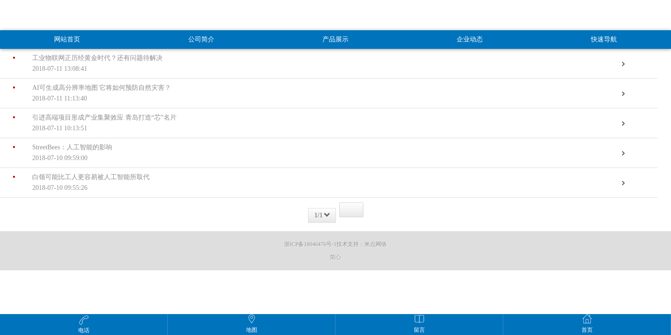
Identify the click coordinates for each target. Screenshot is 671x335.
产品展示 (335, 39)
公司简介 (201, 39)
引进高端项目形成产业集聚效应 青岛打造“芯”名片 (322, 124)
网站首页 (67, 39)
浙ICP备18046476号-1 (310, 244)
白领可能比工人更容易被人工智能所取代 (322, 184)
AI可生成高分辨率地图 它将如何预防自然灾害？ (322, 94)
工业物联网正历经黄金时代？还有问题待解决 (322, 64)
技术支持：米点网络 (361, 244)
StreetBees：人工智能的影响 (322, 154)
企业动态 (470, 39)
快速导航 (604, 39)
